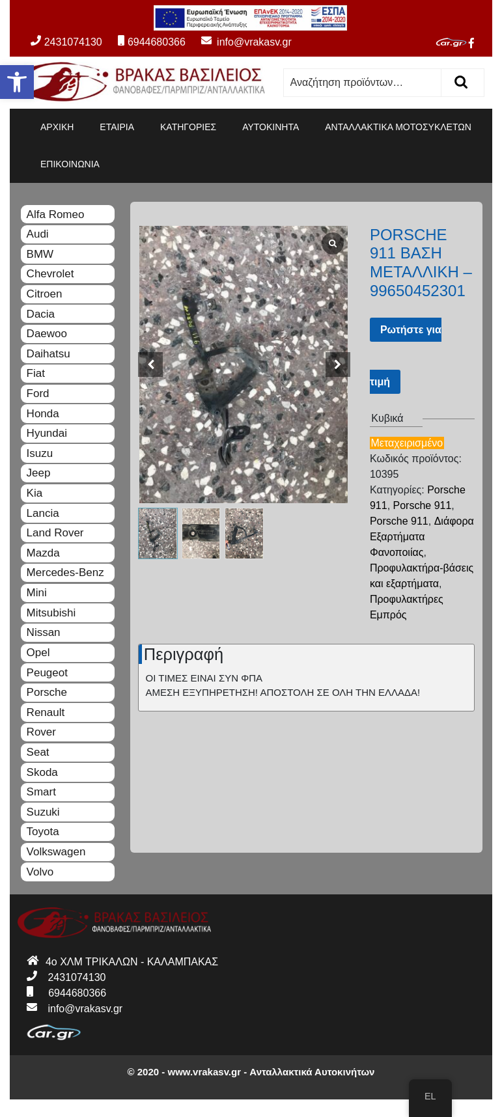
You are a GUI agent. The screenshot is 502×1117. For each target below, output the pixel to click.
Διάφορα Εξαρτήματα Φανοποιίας (422, 537)
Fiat (36, 373)
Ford (38, 393)
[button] (17, 82)
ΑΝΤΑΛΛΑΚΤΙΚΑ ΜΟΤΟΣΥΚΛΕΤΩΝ (398, 127)
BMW (40, 254)
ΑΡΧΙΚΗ (57, 127)
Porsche (47, 692)
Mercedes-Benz (65, 572)
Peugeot (47, 673)
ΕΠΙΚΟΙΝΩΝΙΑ (70, 164)
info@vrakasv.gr (239, 42)
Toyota (43, 831)
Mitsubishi (51, 613)
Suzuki (43, 812)
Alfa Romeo (56, 214)
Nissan (44, 632)
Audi (38, 234)
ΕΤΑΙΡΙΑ (117, 127)
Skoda (42, 772)
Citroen (45, 294)
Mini (37, 592)
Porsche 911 (422, 505)
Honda (43, 413)
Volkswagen (56, 852)
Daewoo (47, 333)
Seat (38, 752)
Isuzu (40, 453)
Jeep (39, 473)
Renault (46, 712)
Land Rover (55, 533)
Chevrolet (50, 274)
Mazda (43, 553)
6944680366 (152, 42)
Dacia (41, 314)
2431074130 (66, 42)
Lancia (43, 513)
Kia (35, 493)
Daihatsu (48, 354)
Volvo (40, 872)
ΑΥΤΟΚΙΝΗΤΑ (270, 127)
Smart (41, 792)
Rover (41, 732)
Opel (38, 652)
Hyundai (47, 433)
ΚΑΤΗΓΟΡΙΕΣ (188, 127)
